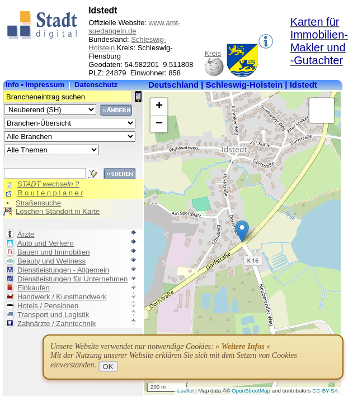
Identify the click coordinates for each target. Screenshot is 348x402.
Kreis (212, 53)
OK (108, 366)
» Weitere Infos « (242, 346)
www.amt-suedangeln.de (134, 26)
